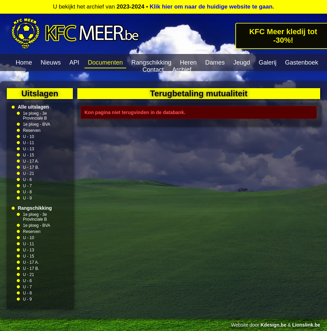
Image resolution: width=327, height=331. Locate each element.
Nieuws (51, 62)
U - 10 (28, 136)
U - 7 (27, 185)
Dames (215, 62)
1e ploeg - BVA (36, 124)
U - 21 (28, 173)
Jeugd (241, 62)
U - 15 (28, 155)
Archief (182, 69)
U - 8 (27, 192)
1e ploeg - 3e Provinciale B (35, 116)
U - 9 (27, 198)
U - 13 (28, 149)
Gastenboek (301, 62)
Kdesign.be (273, 325)
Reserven (31, 130)
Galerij (267, 62)
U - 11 (28, 142)
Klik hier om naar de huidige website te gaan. (212, 6)
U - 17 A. (31, 161)
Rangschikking (151, 62)
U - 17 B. (31, 167)
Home (24, 62)
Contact (153, 69)
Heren (188, 62)
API (74, 62)
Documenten (105, 62)
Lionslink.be (306, 325)
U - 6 (27, 179)
